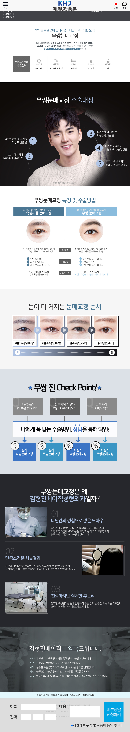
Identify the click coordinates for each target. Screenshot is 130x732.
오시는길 (9, 11)
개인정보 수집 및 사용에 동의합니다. (97, 725)
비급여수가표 (97, 11)
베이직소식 (10, 14)
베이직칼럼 (10, 17)
